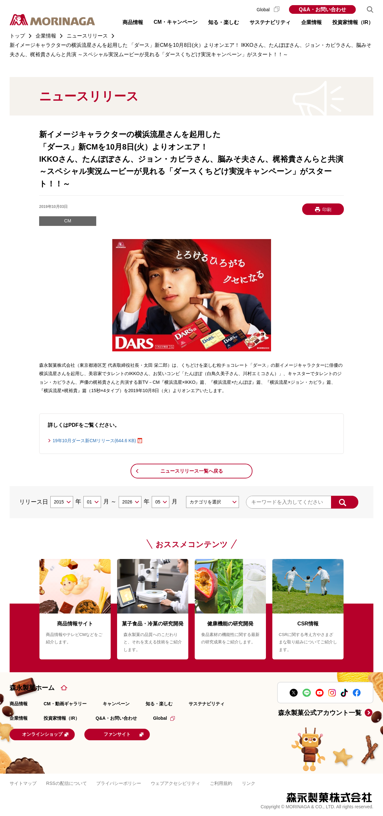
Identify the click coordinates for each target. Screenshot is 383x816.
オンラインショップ (49, 733)
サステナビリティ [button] (270, 22)
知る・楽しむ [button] (223, 22)
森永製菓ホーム (32, 687)
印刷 (326, 209)
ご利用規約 (221, 782)
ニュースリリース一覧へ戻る (191, 471)
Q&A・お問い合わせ (322, 9)
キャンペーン (116, 703)
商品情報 (19, 703)
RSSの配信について (66, 782)
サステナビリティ (207, 703)
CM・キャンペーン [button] (176, 22)
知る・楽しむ (159, 703)
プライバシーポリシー (118, 782)
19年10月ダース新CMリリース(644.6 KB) (94, 440)
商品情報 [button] (133, 22)
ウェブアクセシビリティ (175, 782)
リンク (248, 782)
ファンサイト (133, 733)
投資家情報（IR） (62, 718)
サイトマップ (23, 782)
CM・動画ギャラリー (65, 703)
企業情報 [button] (311, 22)
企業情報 (19, 718)
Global (268, 9)
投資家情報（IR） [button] (352, 22)
